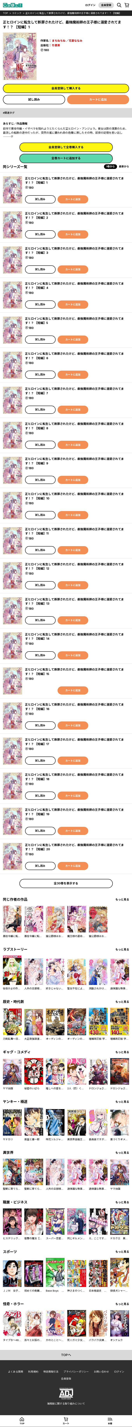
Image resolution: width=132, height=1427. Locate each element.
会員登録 (106, 5)
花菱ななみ (75, 40)
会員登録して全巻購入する (66, 147)
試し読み (34, 99)
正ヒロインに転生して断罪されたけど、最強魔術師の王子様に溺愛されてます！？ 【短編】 (74, 13)
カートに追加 (98, 99)
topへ (66, 1355)
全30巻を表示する (66, 883)
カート (66, 1423)
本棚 (110, 1423)
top (5, 13)
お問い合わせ (101, 1372)
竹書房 (56, 45)
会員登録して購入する (66, 88)
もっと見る (122, 899)
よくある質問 (15, 1372)
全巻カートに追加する (66, 158)
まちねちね (59, 40)
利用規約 (33, 1372)
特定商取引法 (51, 1372)
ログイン (90, 5)
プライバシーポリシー (76, 1372)
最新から (124, 166)
